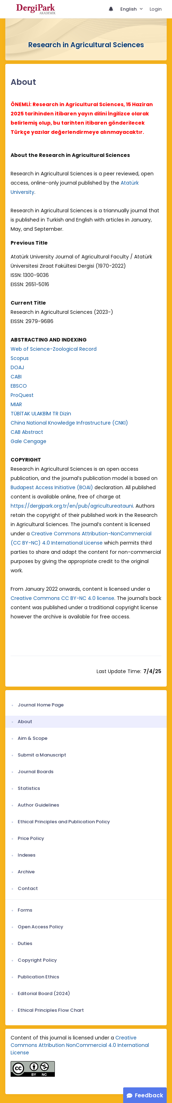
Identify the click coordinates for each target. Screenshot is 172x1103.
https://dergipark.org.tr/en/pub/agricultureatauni (72, 505)
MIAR (16, 404)
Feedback (149, 1095)
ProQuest (22, 395)
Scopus (20, 358)
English (129, 9)
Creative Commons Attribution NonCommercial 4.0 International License (80, 1045)
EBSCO (19, 385)
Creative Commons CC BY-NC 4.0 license (62, 598)
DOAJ (17, 367)
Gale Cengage (28, 441)
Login (156, 9)
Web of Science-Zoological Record (54, 349)
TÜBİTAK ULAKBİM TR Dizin (41, 413)
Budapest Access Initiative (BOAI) (52, 487)
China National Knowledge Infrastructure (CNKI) (69, 422)
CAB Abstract (27, 432)
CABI (16, 376)
